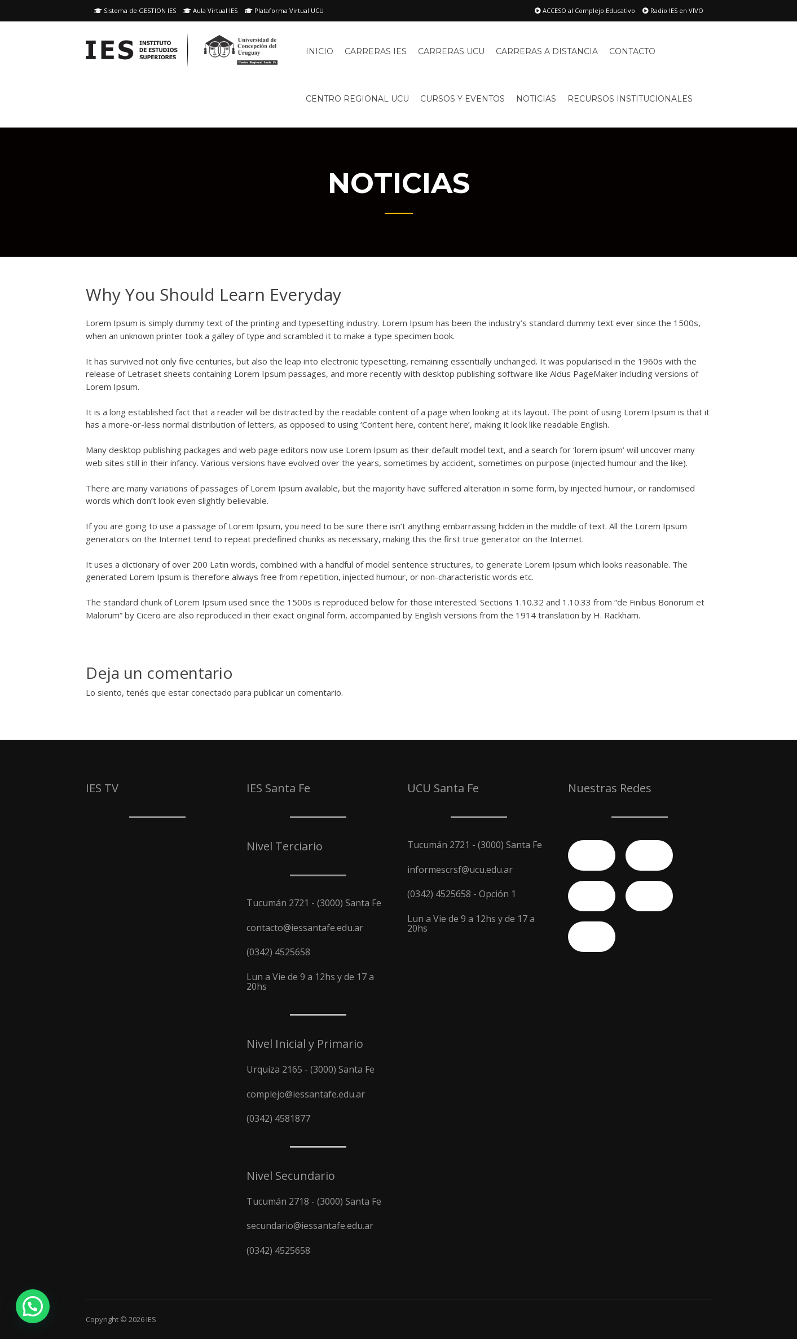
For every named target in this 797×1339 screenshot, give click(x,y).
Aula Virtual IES (210, 10)
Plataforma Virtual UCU (284, 10)
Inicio (319, 51)
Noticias (536, 99)
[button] (33, 1306)
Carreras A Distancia (547, 51)
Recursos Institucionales (630, 99)
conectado (211, 692)
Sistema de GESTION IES (135, 10)
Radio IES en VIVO (672, 10)
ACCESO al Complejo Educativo (585, 10)
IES (151, 1319)
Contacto (632, 51)
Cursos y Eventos (462, 99)
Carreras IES (376, 51)
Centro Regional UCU (357, 99)
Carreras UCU (451, 51)
